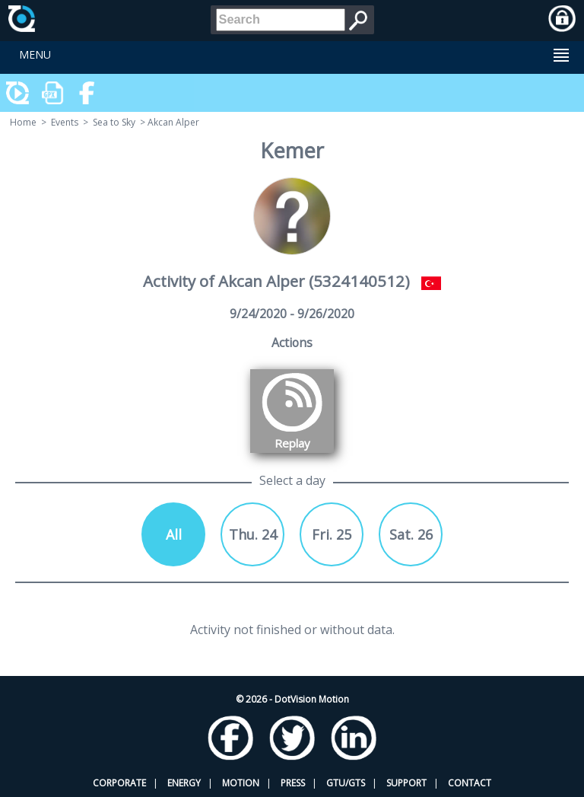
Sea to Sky (114, 122)
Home (23, 122)
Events (64, 122)
